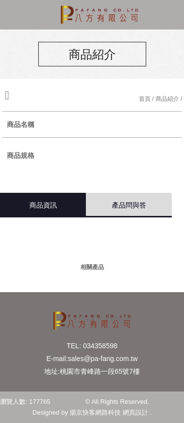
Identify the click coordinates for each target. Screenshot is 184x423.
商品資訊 (43, 205)
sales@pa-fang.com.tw (103, 359)
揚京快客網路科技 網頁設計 (109, 412)
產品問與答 (129, 205)
